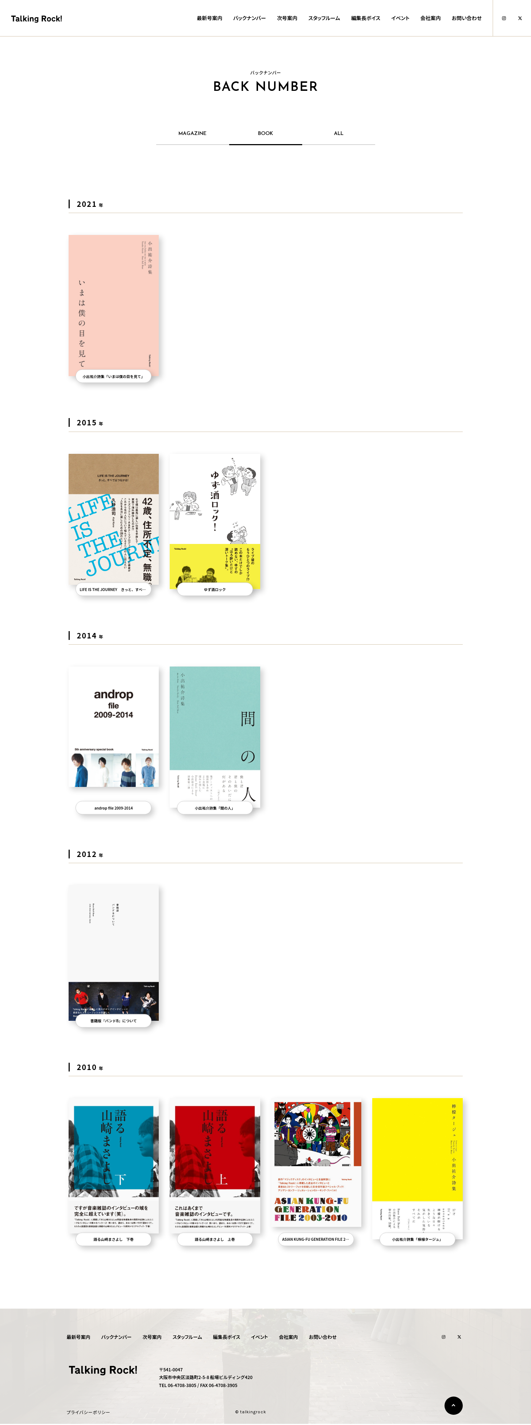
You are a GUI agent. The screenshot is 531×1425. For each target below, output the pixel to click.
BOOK (265, 133)
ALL (338, 133)
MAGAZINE (192, 133)
